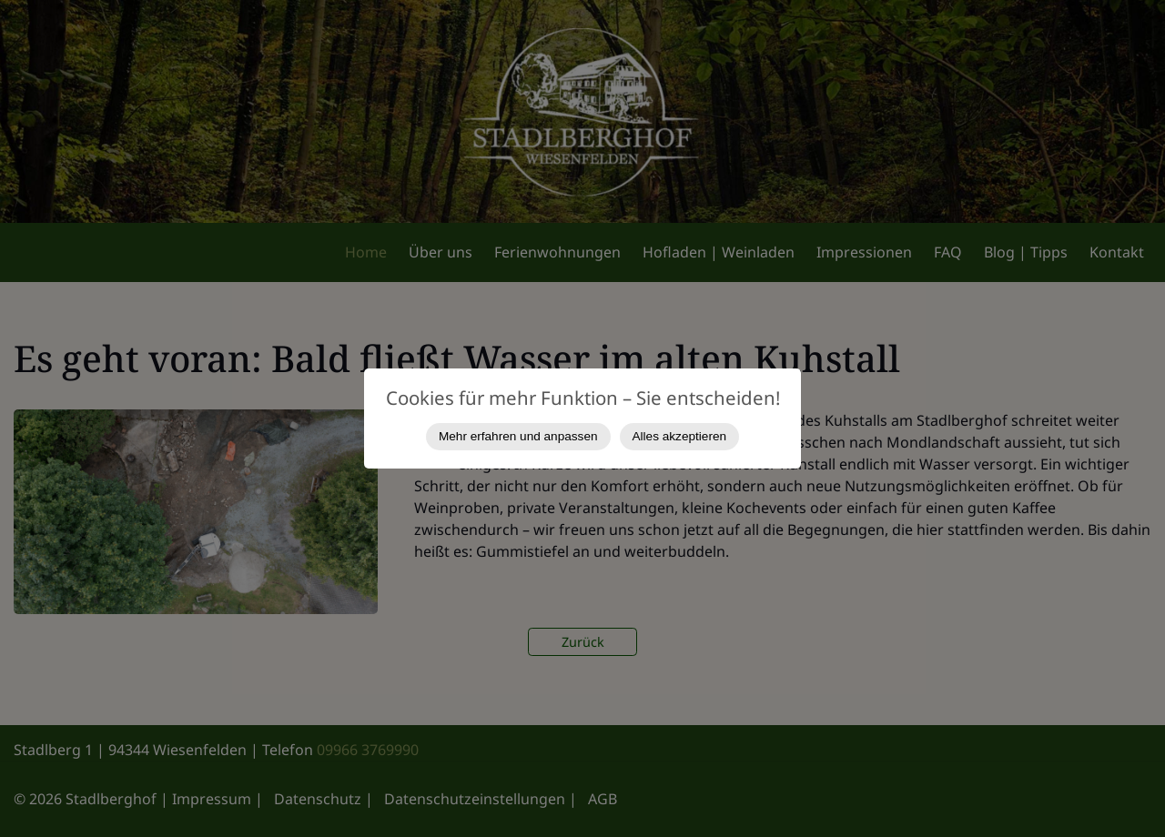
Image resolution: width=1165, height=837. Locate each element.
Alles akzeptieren (680, 436)
